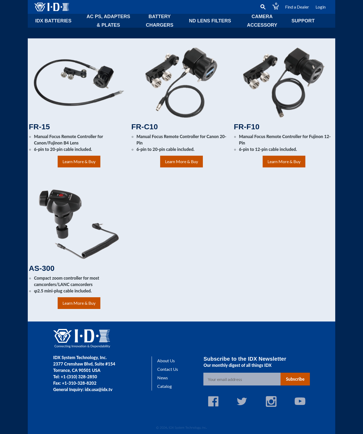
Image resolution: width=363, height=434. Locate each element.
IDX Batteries (53, 20)
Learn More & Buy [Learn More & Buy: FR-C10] (181, 161)
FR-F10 (246, 127)
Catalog (164, 386)
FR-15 (39, 127)
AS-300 (41, 268)
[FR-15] (79, 83)
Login (320, 6)
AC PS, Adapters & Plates (108, 21)
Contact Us (167, 369)
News (162, 377)
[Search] (263, 7)
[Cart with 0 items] (275, 6)
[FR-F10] (284, 83)
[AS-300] (79, 224)
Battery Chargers (159, 21)
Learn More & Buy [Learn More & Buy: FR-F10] (284, 161)
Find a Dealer (297, 6)
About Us (166, 360)
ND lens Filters (210, 20)
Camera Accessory (262, 21)
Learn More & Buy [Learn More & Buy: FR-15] (79, 161)
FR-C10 (144, 127)
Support (303, 20)
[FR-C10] (181, 83)
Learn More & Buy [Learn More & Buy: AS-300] (79, 303)
